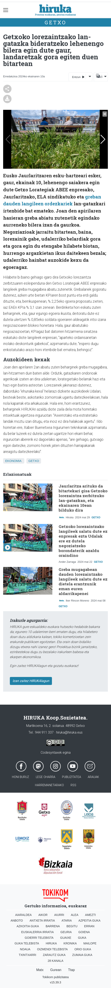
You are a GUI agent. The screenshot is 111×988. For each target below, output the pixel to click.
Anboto (16, 920)
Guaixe (65, 937)
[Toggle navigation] (5, 10)
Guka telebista (26, 943)
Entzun (78, 77)
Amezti (90, 915)
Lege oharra (45, 777)
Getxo (55, 22)
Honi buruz (20, 777)
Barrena (53, 926)
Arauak (93, 777)
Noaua (25, 949)
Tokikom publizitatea (55, 977)
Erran (89, 926)
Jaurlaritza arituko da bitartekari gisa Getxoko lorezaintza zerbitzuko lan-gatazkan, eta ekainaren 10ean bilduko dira (83, 498)
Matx (40, 970)
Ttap (71, 970)
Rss (73, 785)
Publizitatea (71, 777)
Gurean (55, 970)
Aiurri (59, 915)
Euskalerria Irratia (37, 932)
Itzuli (98, 76)
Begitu (72, 926)
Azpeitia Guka (90, 920)
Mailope (89, 943)
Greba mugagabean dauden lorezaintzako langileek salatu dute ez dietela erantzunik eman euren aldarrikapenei (83, 581)
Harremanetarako (49, 785)
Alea (74, 915)
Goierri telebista (39, 937)
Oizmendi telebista (52, 949)
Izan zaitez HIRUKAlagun (31, 681)
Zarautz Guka (54, 955)
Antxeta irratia (42, 920)
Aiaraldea (23, 915)
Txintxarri (27, 955)
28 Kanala (55, 960)
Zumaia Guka (82, 955)
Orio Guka (82, 949)
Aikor (43, 915)
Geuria (66, 932)
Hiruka (51, 943)
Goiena (84, 932)
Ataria (67, 920)
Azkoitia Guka (28, 926)
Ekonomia (13, 461)
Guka (82, 937)
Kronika (70, 943)
